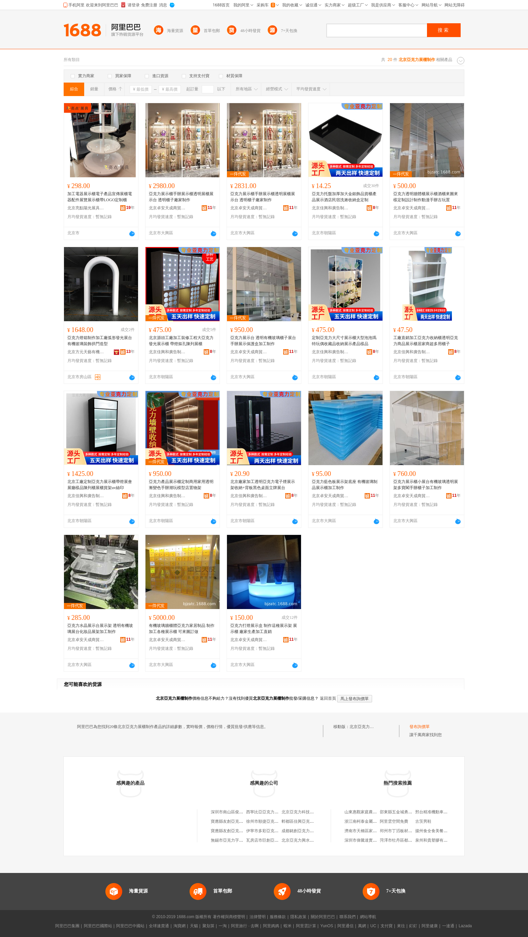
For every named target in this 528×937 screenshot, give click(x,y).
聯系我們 (347, 916)
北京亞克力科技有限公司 (304, 812)
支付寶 (387, 926)
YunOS (326, 926)
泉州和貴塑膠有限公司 (435, 840)
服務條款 (278, 916)
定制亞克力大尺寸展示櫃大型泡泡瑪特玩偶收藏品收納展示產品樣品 (344, 340)
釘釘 (413, 926)
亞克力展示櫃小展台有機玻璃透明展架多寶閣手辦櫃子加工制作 (425, 484)
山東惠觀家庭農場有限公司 (368, 812)
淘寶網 (179, 926)
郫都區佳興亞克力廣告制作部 (308, 821)
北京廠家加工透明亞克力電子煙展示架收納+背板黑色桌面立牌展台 (262, 484)
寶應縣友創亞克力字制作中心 (237, 821)
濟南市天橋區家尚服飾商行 (368, 830)
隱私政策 (298, 916)
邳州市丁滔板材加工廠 (400, 830)
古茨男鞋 (423, 821)
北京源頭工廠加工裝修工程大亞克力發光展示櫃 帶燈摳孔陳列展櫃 (181, 340)
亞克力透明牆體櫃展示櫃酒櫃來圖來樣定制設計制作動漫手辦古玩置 (425, 196)
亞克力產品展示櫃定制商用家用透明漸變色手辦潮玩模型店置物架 (181, 484)
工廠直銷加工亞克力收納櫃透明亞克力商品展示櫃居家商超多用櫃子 (425, 340)
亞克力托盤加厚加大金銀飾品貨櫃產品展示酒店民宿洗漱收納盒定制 (344, 196)
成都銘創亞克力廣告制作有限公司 (312, 830)
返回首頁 (328, 698)
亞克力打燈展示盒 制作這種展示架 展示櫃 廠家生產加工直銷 (263, 628)
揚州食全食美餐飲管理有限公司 (443, 830)
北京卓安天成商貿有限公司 (167, 208)
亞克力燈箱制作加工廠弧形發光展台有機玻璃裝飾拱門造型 (99, 340)
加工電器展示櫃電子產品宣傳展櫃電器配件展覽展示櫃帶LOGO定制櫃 (99, 196)
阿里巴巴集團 (67, 926)
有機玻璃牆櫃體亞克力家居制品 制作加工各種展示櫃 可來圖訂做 (181, 628)
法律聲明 (258, 916)
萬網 (362, 926)
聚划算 (208, 926)
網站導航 (368, 916)
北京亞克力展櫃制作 (368, 726)
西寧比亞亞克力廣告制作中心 (272, 812)
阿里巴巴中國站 (130, 926)
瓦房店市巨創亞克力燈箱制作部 (274, 840)
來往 (401, 926)
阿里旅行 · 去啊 (245, 926)
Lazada (465, 926)
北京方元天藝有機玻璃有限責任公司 (85, 352)
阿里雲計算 (306, 926)
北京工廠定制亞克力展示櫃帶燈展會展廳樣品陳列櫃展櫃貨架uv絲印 (99, 484)
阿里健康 (430, 926)
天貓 (194, 926)
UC (373, 926)
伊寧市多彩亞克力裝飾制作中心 (274, 830)
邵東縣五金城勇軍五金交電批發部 (410, 812)
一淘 (223, 926)
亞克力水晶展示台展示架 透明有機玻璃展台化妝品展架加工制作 (100, 628)
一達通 (448, 926)
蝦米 (288, 926)
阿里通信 (345, 926)
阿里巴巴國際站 (98, 926)
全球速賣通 (159, 926)
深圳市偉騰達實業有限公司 (368, 840)
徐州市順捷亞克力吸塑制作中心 (274, 821)
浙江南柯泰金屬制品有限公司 (370, 821)
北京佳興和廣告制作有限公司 (330, 208)
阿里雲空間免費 (394, 821)
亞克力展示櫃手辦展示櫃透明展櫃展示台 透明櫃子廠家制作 (181, 196)
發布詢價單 (419, 726)
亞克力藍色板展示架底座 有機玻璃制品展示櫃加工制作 (344, 484)
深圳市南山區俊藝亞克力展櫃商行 (241, 812)
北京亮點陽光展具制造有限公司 (85, 208)
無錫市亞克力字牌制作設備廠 (237, 840)
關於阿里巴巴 (323, 916)
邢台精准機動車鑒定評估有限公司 (445, 812)
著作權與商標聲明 (229, 916)
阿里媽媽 (271, 926)
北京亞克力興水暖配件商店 (306, 840)
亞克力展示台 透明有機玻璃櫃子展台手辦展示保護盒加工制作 (263, 340)
